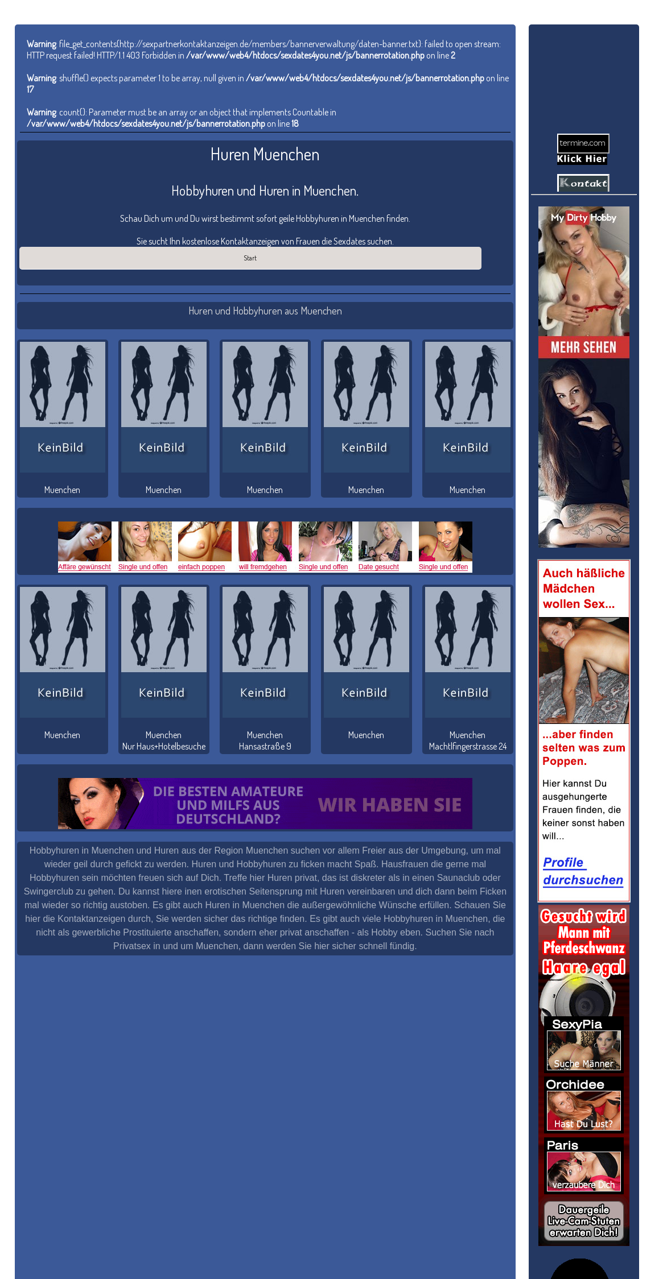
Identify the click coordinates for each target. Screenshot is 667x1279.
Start (250, 258)
